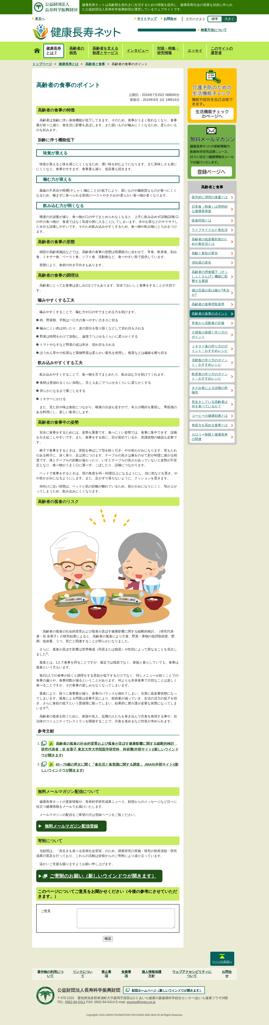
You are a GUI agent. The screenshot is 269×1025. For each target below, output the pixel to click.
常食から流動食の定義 (208, 323)
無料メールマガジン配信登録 (71, 826)
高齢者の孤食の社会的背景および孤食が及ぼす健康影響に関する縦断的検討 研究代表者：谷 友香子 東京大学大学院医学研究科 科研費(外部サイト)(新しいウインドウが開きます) (110, 749)
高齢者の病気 (76, 50)
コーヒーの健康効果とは (210, 415)
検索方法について (214, 30)
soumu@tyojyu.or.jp (141, 1002)
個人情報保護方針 (151, 974)
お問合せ (170, 18)
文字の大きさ (195, 19)
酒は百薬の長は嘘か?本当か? (211, 293)
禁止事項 (106, 974)
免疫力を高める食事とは (210, 425)
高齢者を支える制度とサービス (105, 50)
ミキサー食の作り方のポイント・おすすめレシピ (210, 348)
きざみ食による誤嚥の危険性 (210, 390)
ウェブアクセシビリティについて (192, 974)
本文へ (40, 18)
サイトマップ (147, 18)
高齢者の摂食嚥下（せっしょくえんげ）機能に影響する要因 (210, 276)
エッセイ (195, 51)
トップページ (37, 48)
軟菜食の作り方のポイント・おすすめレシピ (210, 376)
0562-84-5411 (75, 1002)
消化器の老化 (201, 262)
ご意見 (46, 911)
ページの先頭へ (222, 961)
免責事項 (126, 974)
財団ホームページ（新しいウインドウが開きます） (167, 990)
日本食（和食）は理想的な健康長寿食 (210, 209)
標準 (215, 19)
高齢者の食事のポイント (210, 313)
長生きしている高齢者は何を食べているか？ (210, 404)
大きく (229, 19)
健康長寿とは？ (53, 50)
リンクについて (82, 974)
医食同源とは (201, 220)
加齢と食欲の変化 (205, 253)
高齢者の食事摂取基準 (208, 304)
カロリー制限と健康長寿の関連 (210, 437)
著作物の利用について (50, 974)
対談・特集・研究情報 (168, 50)
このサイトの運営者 (222, 50)
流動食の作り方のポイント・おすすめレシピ (210, 362)
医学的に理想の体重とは (210, 197)
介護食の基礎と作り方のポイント (210, 335)
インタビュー (138, 51)
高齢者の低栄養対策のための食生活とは (210, 241)
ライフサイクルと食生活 (210, 230)
